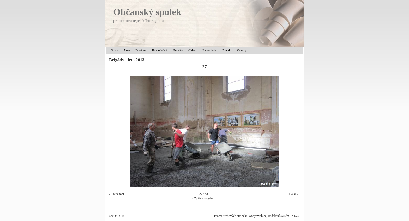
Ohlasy (192, 50)
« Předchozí (116, 194)
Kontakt (226, 50)
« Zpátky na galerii (203, 198)
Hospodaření (159, 50)
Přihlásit (295, 215)
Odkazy (241, 50)
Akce (126, 50)
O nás (114, 50)
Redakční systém (278, 216)
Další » (293, 194)
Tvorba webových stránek (230, 216)
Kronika (178, 50)
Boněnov (140, 50)
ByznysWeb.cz (257, 216)
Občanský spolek (147, 12)
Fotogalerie (209, 50)
